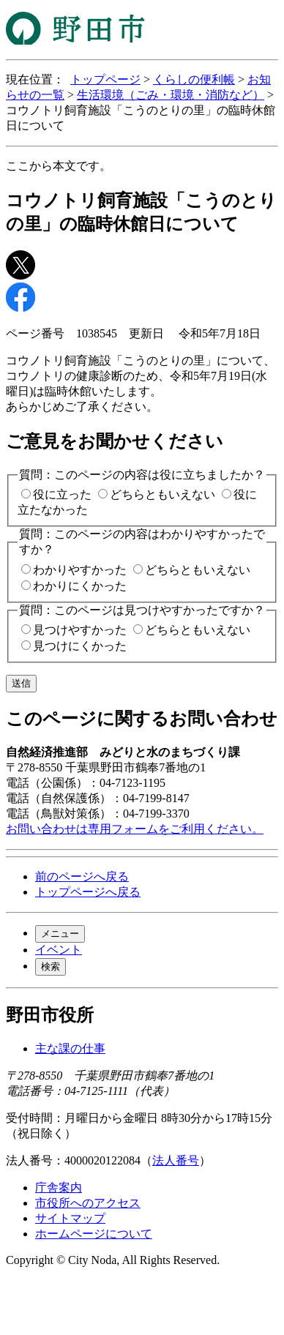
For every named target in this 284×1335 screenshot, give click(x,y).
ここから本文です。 (58, 166)
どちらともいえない (162, 494)
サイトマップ (70, 1218)
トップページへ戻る (88, 892)
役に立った (62, 494)
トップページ (105, 79)
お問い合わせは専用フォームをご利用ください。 (135, 829)
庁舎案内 (58, 1187)
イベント (58, 949)
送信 (21, 683)
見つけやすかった (80, 630)
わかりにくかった (80, 586)
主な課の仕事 (70, 1048)
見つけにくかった (80, 646)
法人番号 (175, 1160)
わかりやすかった (80, 570)
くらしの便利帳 (194, 79)
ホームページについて (93, 1233)
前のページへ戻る (82, 876)
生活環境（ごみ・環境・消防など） (170, 95)
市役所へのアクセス (88, 1203)
